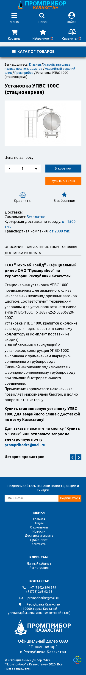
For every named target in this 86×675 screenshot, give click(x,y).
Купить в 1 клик (63, 181)
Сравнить (22, 197)
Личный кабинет (39, 563)
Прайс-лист (39, 540)
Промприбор (23, 73)
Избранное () (43, 34)
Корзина (14, 34)
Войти (71, 18)
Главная (35, 64)
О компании (39, 527)
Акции (39, 523)
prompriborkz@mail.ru (43, 598)
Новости (39, 531)
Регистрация (39, 567)
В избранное (64, 197)
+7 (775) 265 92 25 (39, 591)
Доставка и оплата (39, 535)
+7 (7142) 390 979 (43, 587)
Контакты (39, 544)
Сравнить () (71, 34)
